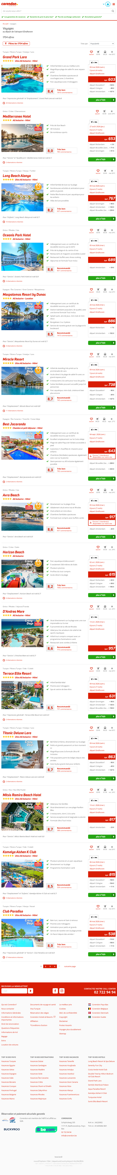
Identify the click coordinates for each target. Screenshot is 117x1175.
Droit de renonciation (10, 1024)
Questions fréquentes (10, 1028)
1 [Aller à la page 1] (40, 966)
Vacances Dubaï (36, 1061)
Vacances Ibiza (65, 1086)
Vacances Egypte (8, 1065)
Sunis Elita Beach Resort (98, 1101)
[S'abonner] (30, 990)
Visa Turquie (35, 1008)
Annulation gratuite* (93, 17)
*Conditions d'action (38, 1025)
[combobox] (58, 11)
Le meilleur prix (65, 1004)
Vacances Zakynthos (38, 1090)
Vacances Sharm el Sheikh (40, 1086)
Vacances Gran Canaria (68, 1082)
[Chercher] (113, 11)
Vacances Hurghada (67, 1065)
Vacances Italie (7, 1078)
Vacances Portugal (8, 1090)
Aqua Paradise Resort (97, 1089)
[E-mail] (14, 990)
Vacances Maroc (8, 1098)
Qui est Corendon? (9, 1004)
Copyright (63, 1017)
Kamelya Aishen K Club (97, 1093)
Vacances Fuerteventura (69, 1094)
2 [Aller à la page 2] (45, 966)
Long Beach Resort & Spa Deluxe (101, 1061)
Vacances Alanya (66, 1090)
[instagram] (62, 990)
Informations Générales (11, 1013)
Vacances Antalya (66, 1069)
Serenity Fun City (95, 1065)
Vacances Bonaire (8, 1082)
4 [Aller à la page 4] (54, 966)
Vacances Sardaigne (38, 1065)
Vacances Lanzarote (67, 1078)
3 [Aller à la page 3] (50, 966)
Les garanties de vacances (15, 17)
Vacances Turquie (8, 1061)
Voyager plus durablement (70, 1029)
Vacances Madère (37, 1069)
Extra (3, 1040)
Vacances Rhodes (37, 1094)
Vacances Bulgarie (8, 1094)
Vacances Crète (36, 1082)
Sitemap (62, 1033)
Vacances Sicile (36, 1073)
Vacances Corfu (65, 1098)
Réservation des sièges (39, 1013)
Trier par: (84, 43)
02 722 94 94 (105, 992)
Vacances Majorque (38, 1098)
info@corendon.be (69, 1135)
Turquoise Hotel (94, 1097)
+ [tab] (94, 62)
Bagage (4, 1036)
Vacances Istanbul (66, 1073)
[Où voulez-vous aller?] (58, 11)
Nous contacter (7, 1008)
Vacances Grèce (7, 1069)
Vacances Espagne (8, 1073)
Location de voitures (9, 1044)
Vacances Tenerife (66, 1061)
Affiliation (34, 1021)
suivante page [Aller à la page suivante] (70, 966)
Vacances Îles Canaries (39, 1078)
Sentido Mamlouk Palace (98, 1085)
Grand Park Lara (94, 1080)
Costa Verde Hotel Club (97, 1069)
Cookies (62, 1008)
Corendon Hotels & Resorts (41, 1017)
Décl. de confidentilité (68, 1013)
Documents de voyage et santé (43, 1004)
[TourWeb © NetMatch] (58, 1157)
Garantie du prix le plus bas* (42, 17)
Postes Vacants (65, 1025)
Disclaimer (63, 1021)
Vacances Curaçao (8, 1086)
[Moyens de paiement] (11, 1129)
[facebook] (55, 990)
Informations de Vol (9, 1032)
